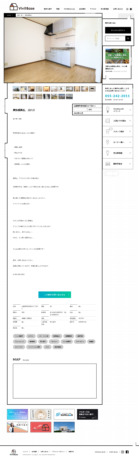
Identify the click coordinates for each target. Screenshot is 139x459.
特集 (58, 9)
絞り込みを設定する (118, 30)
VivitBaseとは (69, 9)
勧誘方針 (73, 451)
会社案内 (82, 9)
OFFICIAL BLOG (99, 452)
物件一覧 (19, 15)
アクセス (93, 9)
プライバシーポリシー (60, 451)
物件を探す (48, 9)
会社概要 (34, 451)
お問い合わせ (118, 9)
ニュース (25, 451)
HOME (10, 15)
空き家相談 (105, 9)
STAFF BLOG (113, 452)
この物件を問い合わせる (54, 295)
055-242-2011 (117, 97)
